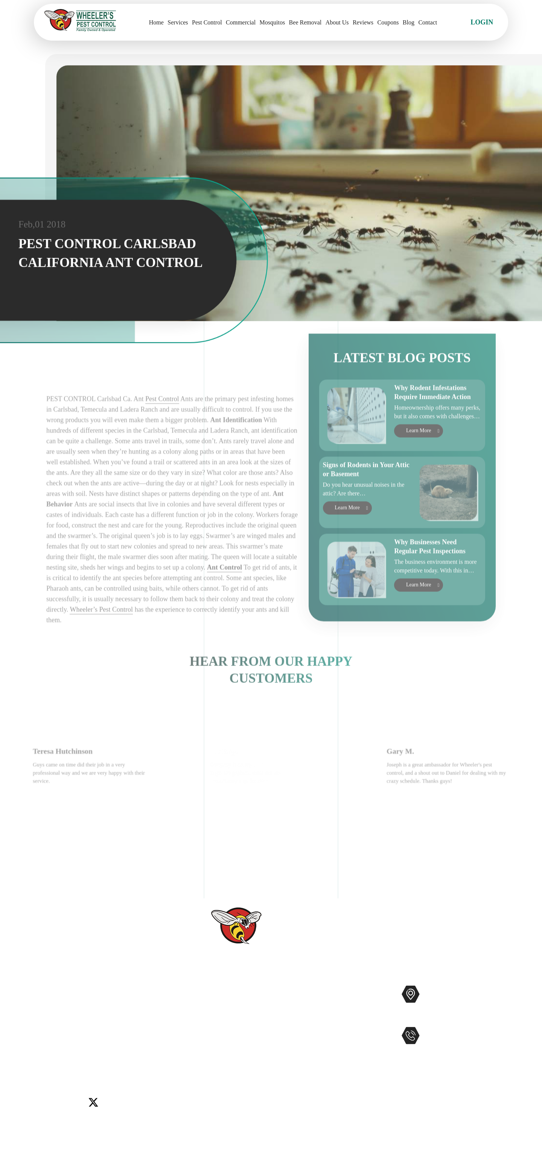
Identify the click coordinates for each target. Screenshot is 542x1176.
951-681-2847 (455, 1051)
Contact (427, 22)
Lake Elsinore (135, 1037)
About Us (337, 22)
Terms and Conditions (232, 1123)
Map (498, 1018)
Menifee (45, 1046)
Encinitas (100, 1037)
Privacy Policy (222, 1111)
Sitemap (213, 1099)
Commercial (241, 22)
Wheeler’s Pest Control (101, 652)
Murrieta (72, 1046)
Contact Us (217, 1039)
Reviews (363, 22)
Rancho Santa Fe (110, 1046)
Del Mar (72, 1037)
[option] (94, 809)
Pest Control (207, 22)
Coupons (388, 22)
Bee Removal (305, 22)
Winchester (79, 1055)
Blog (408, 22)
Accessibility (220, 1087)
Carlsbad (46, 1037)
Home (156, 22)
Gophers (308, 1039)
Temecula (149, 1046)
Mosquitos (272, 22)
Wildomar (47, 1055)
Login (481, 22)
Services (177, 22)
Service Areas (221, 1075)
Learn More (418, 454)
